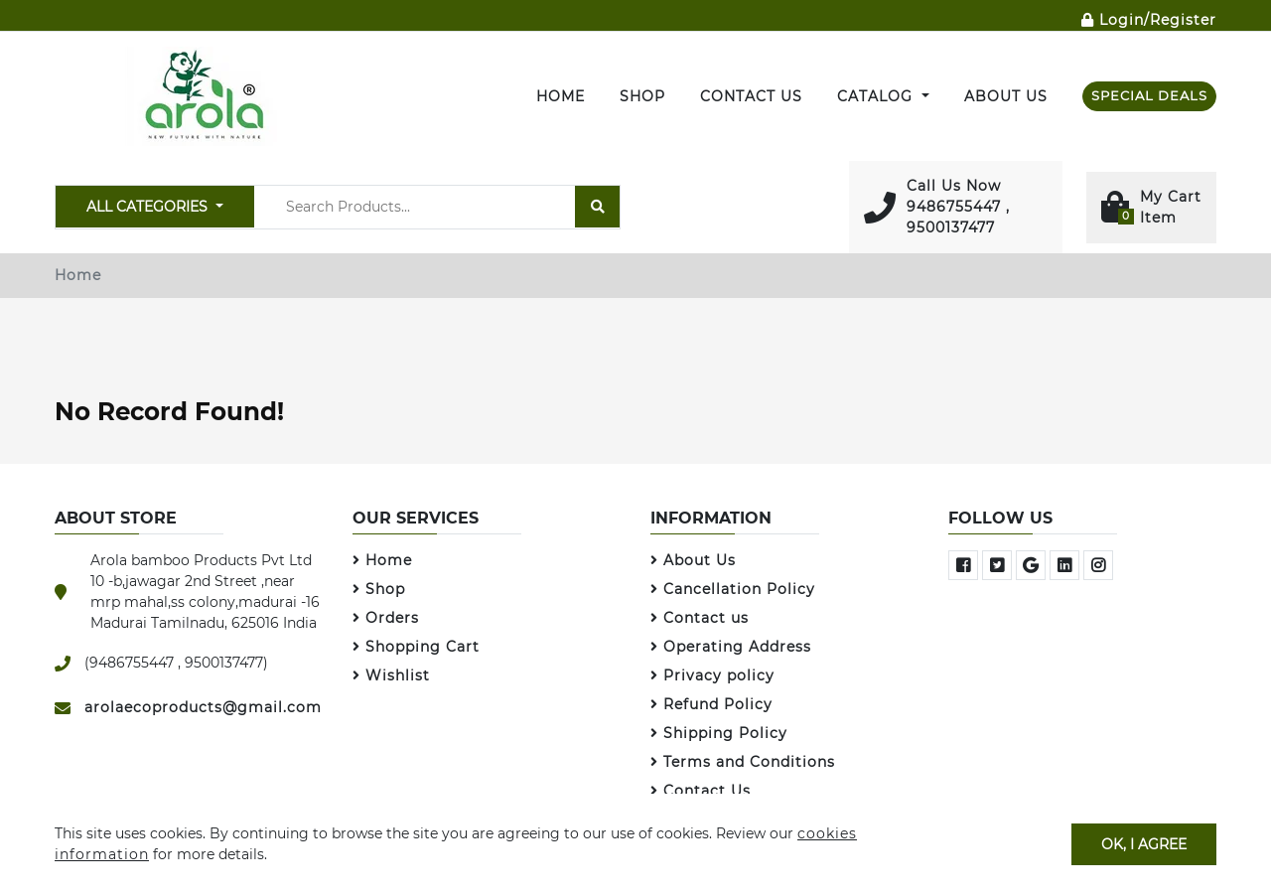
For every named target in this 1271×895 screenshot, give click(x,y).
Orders (386, 618)
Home (560, 96)
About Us (1006, 96)
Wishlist (391, 675)
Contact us (699, 618)
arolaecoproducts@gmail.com (203, 707)
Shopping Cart (416, 647)
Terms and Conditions (742, 762)
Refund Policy (711, 704)
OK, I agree (1144, 843)
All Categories (149, 207)
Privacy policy (712, 675)
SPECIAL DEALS (1149, 95)
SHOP (642, 96)
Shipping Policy (718, 733)
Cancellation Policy (732, 589)
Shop (379, 589)
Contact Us (751, 96)
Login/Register (1148, 20)
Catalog (877, 96)
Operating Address (730, 647)
